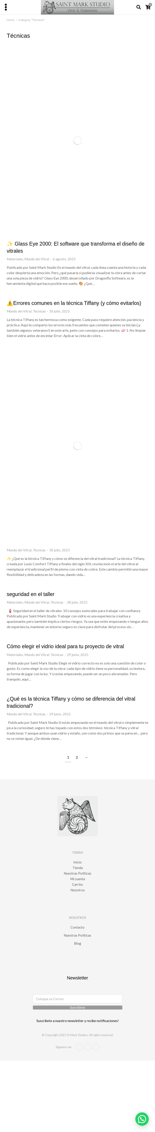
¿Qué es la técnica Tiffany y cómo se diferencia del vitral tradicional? (71, 702)
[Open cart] (148, 7)
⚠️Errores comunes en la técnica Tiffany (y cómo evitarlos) (74, 303)
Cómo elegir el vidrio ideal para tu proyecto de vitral (65, 646)
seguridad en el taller (31, 594)
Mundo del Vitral (36, 259)
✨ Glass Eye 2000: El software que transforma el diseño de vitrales (75, 247)
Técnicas (39, 311)
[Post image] (77, 140)
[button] (142, 1119)
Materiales (15, 259)
